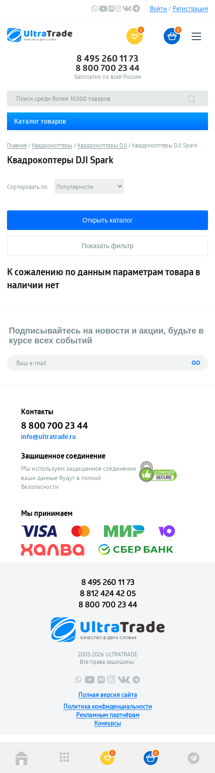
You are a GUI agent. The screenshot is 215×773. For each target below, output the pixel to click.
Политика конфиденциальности (107, 706)
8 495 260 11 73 (107, 58)
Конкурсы (107, 723)
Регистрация (190, 8)
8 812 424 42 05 (108, 593)
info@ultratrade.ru (48, 436)
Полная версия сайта (107, 694)
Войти (158, 8)
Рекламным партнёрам (107, 714)
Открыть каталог (107, 220)
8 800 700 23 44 (107, 68)
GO (196, 363)
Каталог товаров (40, 121)
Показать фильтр (107, 246)
